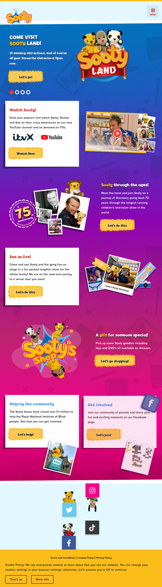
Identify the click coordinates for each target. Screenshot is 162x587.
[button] (12, 92)
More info (42, 579)
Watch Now (26, 153)
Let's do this (116, 226)
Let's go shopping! (113, 362)
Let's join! (105, 438)
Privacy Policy (104, 558)
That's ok (16, 579)
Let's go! (25, 77)
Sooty (19, 17)
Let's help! (26, 435)
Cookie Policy (86, 558)
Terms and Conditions (63, 558)
